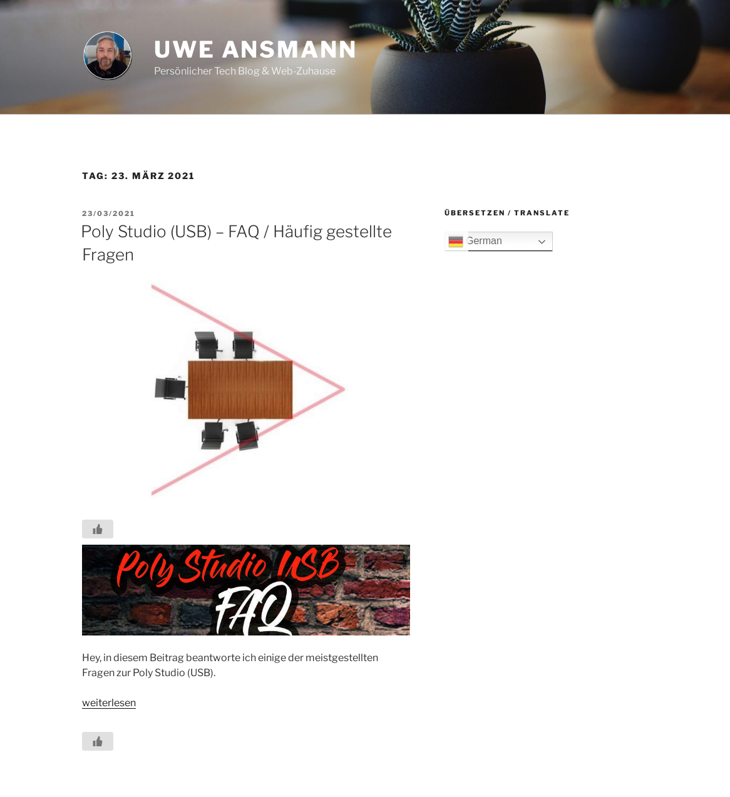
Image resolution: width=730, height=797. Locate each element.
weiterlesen (109, 703)
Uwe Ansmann (255, 49)
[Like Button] (97, 529)
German (475, 241)
